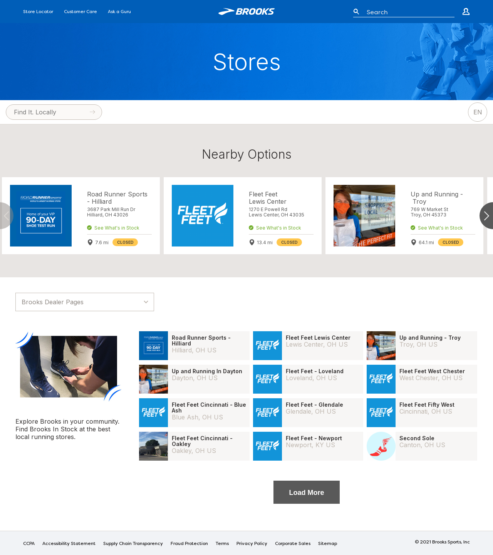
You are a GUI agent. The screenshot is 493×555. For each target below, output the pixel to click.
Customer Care (80, 12)
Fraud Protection (189, 544)
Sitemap (327, 544)
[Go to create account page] (466, 11)
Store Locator (38, 12)
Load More (306, 492)
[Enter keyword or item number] (407, 11)
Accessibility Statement (69, 544)
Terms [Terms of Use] (222, 544)
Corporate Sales (292, 544)
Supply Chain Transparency (133, 544)
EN (477, 112)
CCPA (29, 544)
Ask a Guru (119, 12)
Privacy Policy (251, 544)
